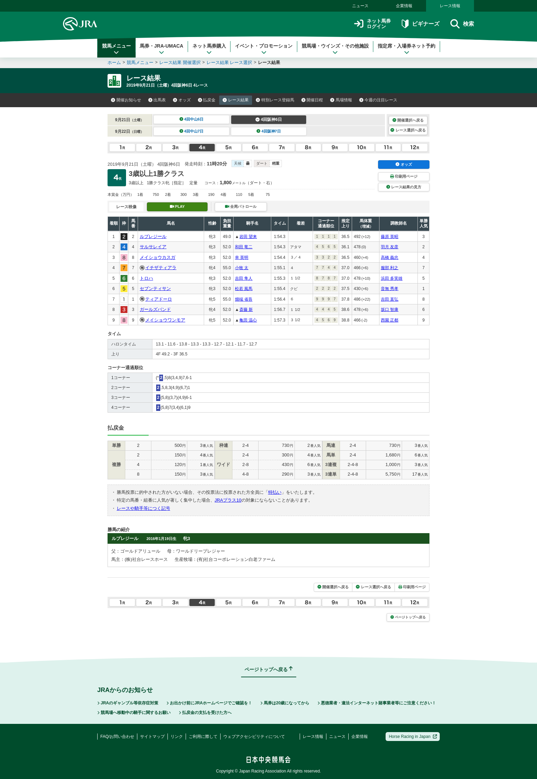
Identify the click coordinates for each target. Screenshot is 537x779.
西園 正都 (389, 320)
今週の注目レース (378, 100)
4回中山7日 (191, 131)
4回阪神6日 (268, 119)
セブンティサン (155, 288)
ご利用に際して (203, 736)
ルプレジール (153, 236)
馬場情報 (341, 100)
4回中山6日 (191, 119)
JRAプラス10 (228, 500)
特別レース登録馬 (275, 100)
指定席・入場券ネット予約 (406, 49)
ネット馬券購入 (209, 49)
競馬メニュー (116, 49)
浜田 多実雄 (391, 278)
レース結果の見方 (403, 187)
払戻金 (207, 100)
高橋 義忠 (389, 257)
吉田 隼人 (243, 278)
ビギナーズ (420, 24)
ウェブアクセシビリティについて (254, 736)
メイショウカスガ (157, 257)
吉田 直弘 (389, 299)
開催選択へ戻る (408, 120)
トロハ (146, 278)
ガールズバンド (155, 309)
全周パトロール (241, 206)
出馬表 (157, 100)
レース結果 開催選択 (180, 62)
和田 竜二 (243, 246)
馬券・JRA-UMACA (161, 49)
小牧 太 (241, 267)
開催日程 (312, 100)
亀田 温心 (248, 320)
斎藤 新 (246, 309)
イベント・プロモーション (263, 49)
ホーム (114, 62)
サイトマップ (152, 736)
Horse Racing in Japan (413, 736)
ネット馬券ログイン (372, 23)
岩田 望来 (248, 236)
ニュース (360, 5)
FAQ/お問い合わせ (117, 736)
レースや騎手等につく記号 (143, 508)
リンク (177, 736)
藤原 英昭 (389, 236)
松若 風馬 (243, 288)
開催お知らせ (126, 100)
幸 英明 (241, 257)
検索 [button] (462, 23)
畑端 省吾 (243, 299)
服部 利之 (389, 267)
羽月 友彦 (389, 246)
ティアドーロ (158, 299)
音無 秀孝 (389, 288)
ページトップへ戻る (408, 617)
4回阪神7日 (269, 131)
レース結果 (236, 100)
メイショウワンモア (165, 320)
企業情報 (404, 5)
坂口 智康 (389, 309)
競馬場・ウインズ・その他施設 (335, 49)
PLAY (177, 206)
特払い (275, 492)
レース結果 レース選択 (229, 62)
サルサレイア (153, 246)
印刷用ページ (403, 176)
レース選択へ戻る (407, 130)
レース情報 (450, 5)
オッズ (182, 100)
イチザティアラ (160, 267)
